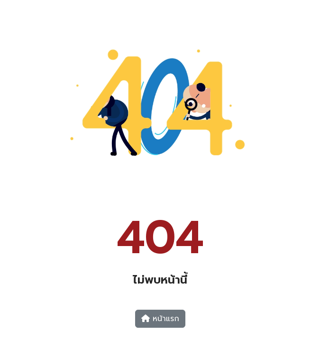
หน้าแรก (160, 318)
